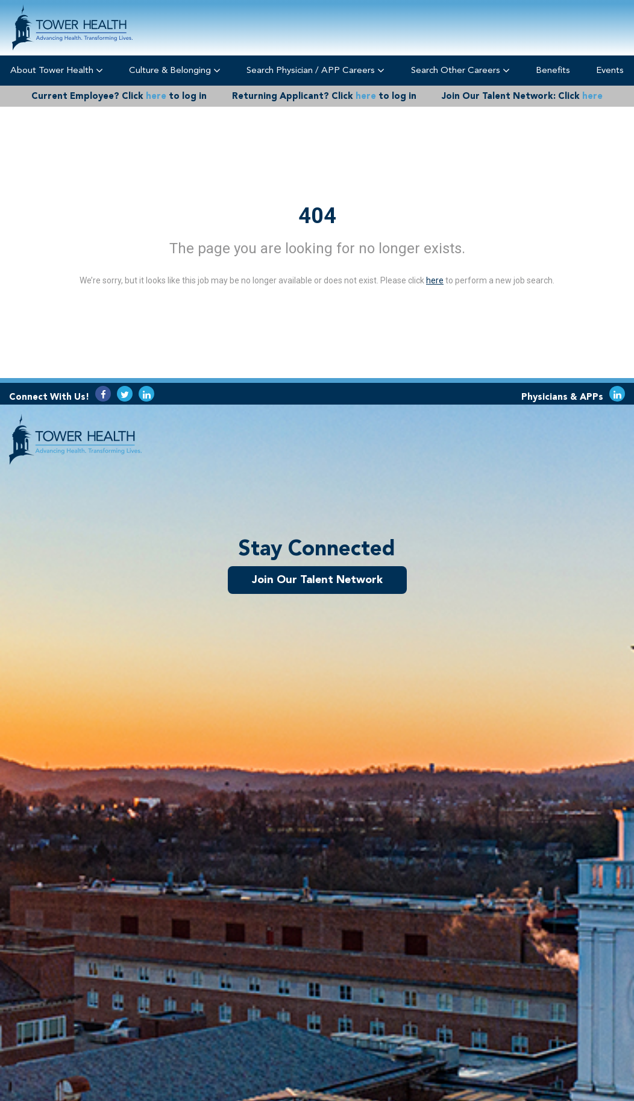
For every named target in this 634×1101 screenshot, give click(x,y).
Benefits (553, 70)
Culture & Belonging (175, 70)
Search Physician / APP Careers (315, 70)
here (156, 95)
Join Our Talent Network (317, 579)
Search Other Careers (460, 70)
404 (317, 216)
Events (610, 70)
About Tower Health (56, 70)
